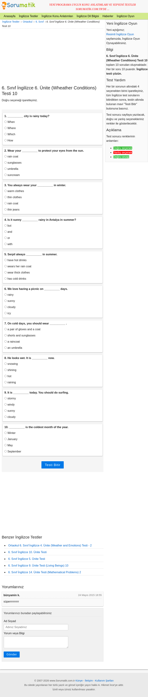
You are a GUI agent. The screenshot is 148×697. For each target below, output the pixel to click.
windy (9, 404)
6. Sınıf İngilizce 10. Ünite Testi (27, 552)
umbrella (11, 168)
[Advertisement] (52, 56)
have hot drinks (15, 260)
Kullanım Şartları (104, 680)
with (8, 244)
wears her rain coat (17, 266)
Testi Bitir (52, 465)
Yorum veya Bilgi (14, 633)
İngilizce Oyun (125, 16)
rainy (9, 294)
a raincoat (12, 341)
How (8, 140)
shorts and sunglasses (19, 335)
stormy (10, 398)
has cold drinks (15, 278)
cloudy (10, 307)
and (8, 231)
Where (10, 128)
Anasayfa (9, 16)
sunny (9, 300)
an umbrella (13, 347)
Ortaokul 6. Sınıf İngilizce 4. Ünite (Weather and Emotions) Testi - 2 (50, 545)
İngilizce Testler (28, 16)
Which (9, 134)
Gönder (11, 654)
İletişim (89, 680)
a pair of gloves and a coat (22, 329)
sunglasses (13, 162)
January (10, 439)
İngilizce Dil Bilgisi (88, 16)
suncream (12, 175)
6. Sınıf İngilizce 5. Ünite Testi (26, 558)
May (8, 445)
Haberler (108, 16)
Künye (79, 680)
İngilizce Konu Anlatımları (57, 16)
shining (10, 370)
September (12, 451)
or (7, 237)
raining (10, 382)
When (9, 121)
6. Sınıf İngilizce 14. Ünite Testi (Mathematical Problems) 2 (44, 572)
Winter (10, 432)
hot (7, 376)
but (7, 225)
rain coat (11, 156)
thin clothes (13, 197)
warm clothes (14, 191)
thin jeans (11, 209)
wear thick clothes (17, 272)
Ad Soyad (10, 621)
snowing (11, 363)
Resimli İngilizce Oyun (120, 34)
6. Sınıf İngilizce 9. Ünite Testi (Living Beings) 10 (38, 565)
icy (7, 313)
